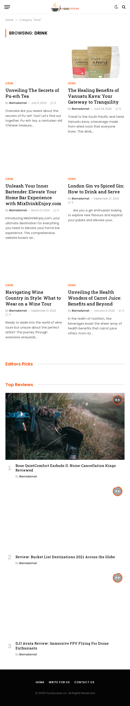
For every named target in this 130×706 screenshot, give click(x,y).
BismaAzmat (18, 103)
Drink (9, 83)
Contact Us (84, 682)
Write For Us (59, 682)
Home (40, 682)
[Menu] (7, 7)
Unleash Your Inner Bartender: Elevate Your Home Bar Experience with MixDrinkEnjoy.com (33, 194)
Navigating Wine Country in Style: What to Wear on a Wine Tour (33, 298)
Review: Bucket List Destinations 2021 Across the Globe (65, 557)
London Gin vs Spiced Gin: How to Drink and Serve (96, 188)
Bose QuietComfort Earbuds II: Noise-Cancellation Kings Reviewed (65, 468)
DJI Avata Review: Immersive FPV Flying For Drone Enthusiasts (62, 645)
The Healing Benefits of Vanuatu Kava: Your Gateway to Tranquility (93, 96)
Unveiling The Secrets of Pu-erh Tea (32, 93)
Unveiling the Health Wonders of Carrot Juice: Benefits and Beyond (94, 298)
